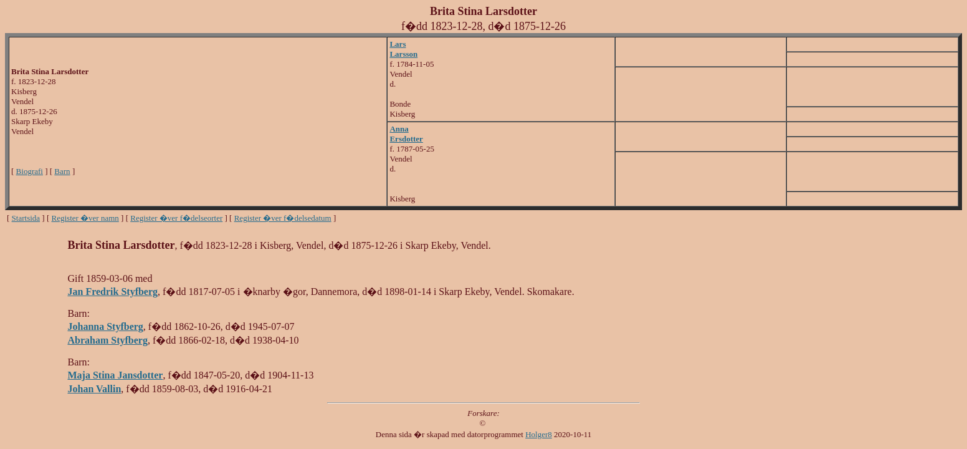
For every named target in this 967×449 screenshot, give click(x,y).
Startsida (26, 218)
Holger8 (538, 434)
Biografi (29, 171)
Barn (62, 171)
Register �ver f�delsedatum (282, 218)
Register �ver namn (85, 218)
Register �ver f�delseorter (176, 218)
